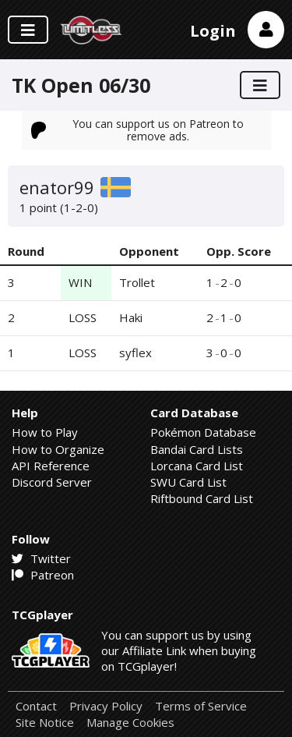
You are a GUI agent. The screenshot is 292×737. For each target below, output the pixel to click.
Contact (36, 706)
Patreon (43, 575)
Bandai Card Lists (196, 449)
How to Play (45, 432)
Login (213, 30)
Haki (130, 317)
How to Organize (58, 449)
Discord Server (52, 482)
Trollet (137, 282)
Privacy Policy (105, 706)
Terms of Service (201, 706)
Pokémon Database (203, 432)
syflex (135, 352)
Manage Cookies (130, 722)
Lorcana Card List (196, 465)
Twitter (41, 558)
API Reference (51, 465)
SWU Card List (188, 482)
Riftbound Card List (201, 498)
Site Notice (45, 722)
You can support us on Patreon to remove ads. (138, 130)
